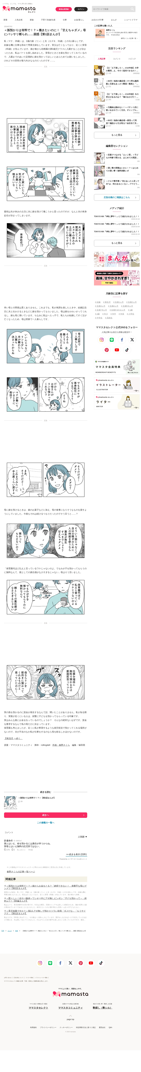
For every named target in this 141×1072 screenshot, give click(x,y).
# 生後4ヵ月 (113, 306)
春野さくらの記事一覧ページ (21, 872)
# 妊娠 (98, 302)
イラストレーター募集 (41, 977)
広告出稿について (18, 977)
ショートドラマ (130, 20)
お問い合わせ (7, 977)
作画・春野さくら (61, 745)
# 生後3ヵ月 (100, 306)
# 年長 (121, 314)
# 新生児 (107, 302)
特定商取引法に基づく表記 (86, 1027)
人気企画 (18, 20)
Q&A (110, 1027)
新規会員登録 (64, 9)
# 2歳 (97, 314)
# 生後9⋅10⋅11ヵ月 (117, 310)
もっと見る (116, 135)
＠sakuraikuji (115, 35)
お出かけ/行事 (98, 20)
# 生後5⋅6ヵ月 (127, 306)
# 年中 (113, 314)
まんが (114, 20)
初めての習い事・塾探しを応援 (102, 1006)
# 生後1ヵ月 (118, 302)
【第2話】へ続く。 (13, 738)
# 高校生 (108, 318)
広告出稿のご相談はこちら (117, 197)
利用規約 (33, 1027)
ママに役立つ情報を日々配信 (38, 1006)
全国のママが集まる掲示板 (70, 1006)
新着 (5, 20)
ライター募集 (29, 977)
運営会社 (102, 1027)
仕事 (65, 20)
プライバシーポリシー (48, 1027)
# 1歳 (130, 310)
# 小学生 (130, 314)
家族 (32, 20)
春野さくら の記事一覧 (129, 38)
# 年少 (105, 314)
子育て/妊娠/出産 (48, 20)
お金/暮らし (79, 20)
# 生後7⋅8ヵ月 (101, 310)
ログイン (81, 9)
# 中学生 (98, 318)
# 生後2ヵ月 (131, 302)
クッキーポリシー (66, 1027)
